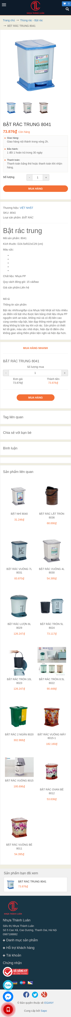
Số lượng (8, 177)
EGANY (49, 1002)
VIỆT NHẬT (26, 207)
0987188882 (10, 934)
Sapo (44, 1010)
